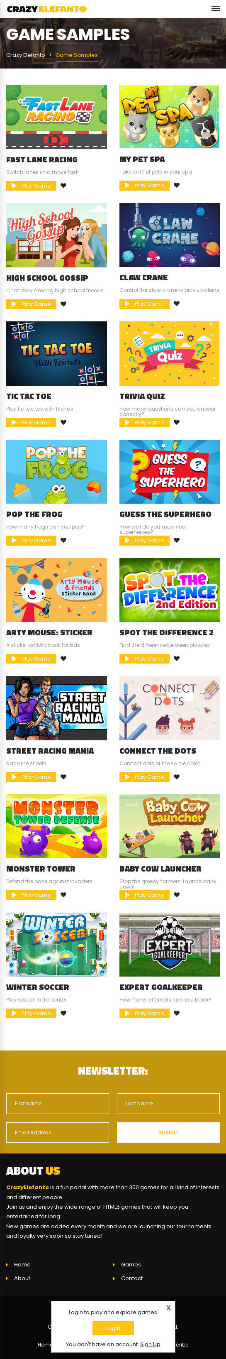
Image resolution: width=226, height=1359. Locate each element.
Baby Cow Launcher (160, 868)
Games (131, 1264)
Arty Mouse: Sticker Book (49, 636)
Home (22, 1264)
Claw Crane (143, 277)
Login (113, 1328)
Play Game (31, 186)
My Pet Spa (142, 159)
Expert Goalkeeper (161, 987)
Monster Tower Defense (40, 872)
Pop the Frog (34, 514)
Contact (132, 1278)
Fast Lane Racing (42, 159)
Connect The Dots (157, 750)
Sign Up (150, 1344)
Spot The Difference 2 (166, 632)
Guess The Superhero (165, 514)
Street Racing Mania (50, 750)
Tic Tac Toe (28, 396)
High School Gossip (47, 278)
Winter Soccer (37, 987)
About (22, 1278)
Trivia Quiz (142, 396)
